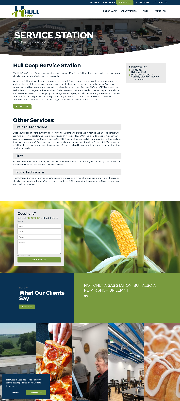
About (94, 2)
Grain (147, 11)
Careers (109, 2)
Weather (160, 11)
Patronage (110, 11)
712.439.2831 (33, 218)
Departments (129, 11)
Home (17, 42)
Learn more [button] (11, 386)
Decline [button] (15, 393)
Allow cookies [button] (36, 393)
